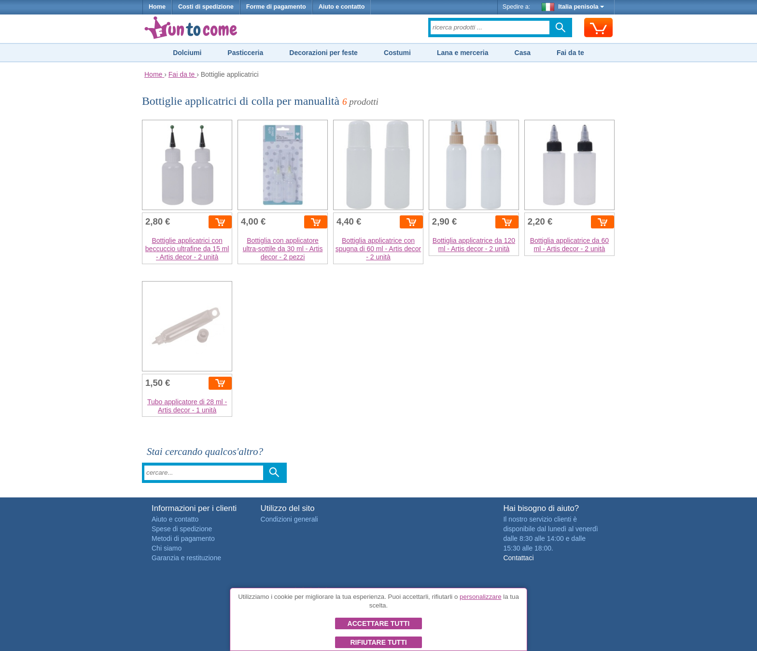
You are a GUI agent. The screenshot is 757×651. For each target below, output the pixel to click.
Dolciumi (187, 53)
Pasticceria (245, 53)
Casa (523, 53)
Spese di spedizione (182, 529)
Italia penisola (573, 6)
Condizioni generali (289, 519)
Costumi (397, 53)
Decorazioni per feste (323, 53)
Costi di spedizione (206, 6)
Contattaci (518, 558)
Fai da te (570, 53)
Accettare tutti (379, 623)
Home (157, 6)
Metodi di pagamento (183, 538)
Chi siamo (167, 548)
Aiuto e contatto (342, 6)
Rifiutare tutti (378, 642)
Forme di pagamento (276, 6)
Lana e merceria (463, 53)
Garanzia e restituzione (186, 558)
